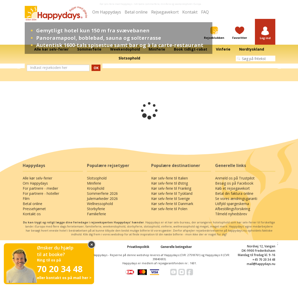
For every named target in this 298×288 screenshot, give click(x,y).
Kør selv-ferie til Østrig (169, 183)
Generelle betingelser (176, 247)
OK (96, 67)
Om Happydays (106, 12)
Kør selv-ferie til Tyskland (171, 193)
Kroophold (95, 188)
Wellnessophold (100, 203)
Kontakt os (32, 213)
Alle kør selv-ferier (37, 178)
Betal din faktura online (234, 193)
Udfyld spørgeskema (232, 203)
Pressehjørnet (34, 208)
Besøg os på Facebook (234, 183)
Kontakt (190, 12)
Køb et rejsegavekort (232, 188)
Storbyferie (96, 208)
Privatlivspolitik (138, 247)
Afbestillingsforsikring (232, 208)
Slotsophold (97, 178)
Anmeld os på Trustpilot (235, 178)
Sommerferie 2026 (102, 193)
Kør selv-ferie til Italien (169, 178)
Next (279, 66)
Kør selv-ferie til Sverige (170, 198)
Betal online (136, 12)
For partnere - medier (40, 188)
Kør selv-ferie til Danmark (172, 203)
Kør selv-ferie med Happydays (116, 4)
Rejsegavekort (165, 12)
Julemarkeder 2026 (102, 198)
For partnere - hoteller (41, 193)
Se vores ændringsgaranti (236, 198)
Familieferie (96, 213)
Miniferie (94, 183)
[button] (265, 33)
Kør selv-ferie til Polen (169, 208)
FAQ (205, 12)
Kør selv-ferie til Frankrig (171, 188)
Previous (18, 66)
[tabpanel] (149, 66)
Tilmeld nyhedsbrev (231, 213)
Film (26, 198)
